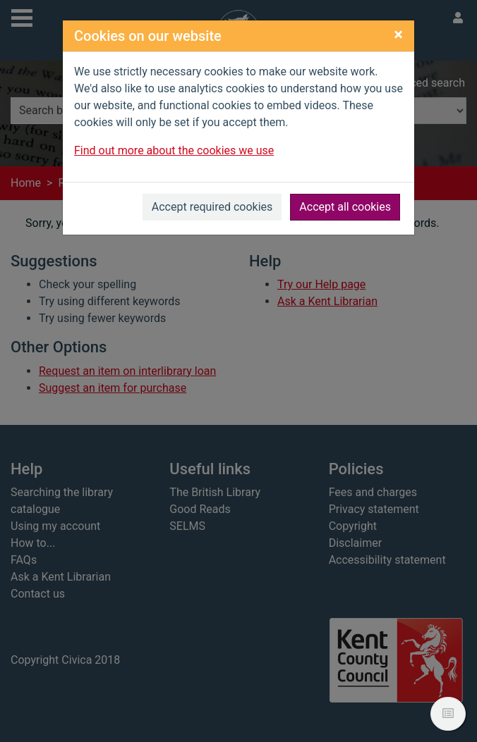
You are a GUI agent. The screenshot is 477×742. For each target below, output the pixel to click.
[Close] (398, 34)
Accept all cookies (345, 207)
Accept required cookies (212, 207)
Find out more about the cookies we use (174, 150)
